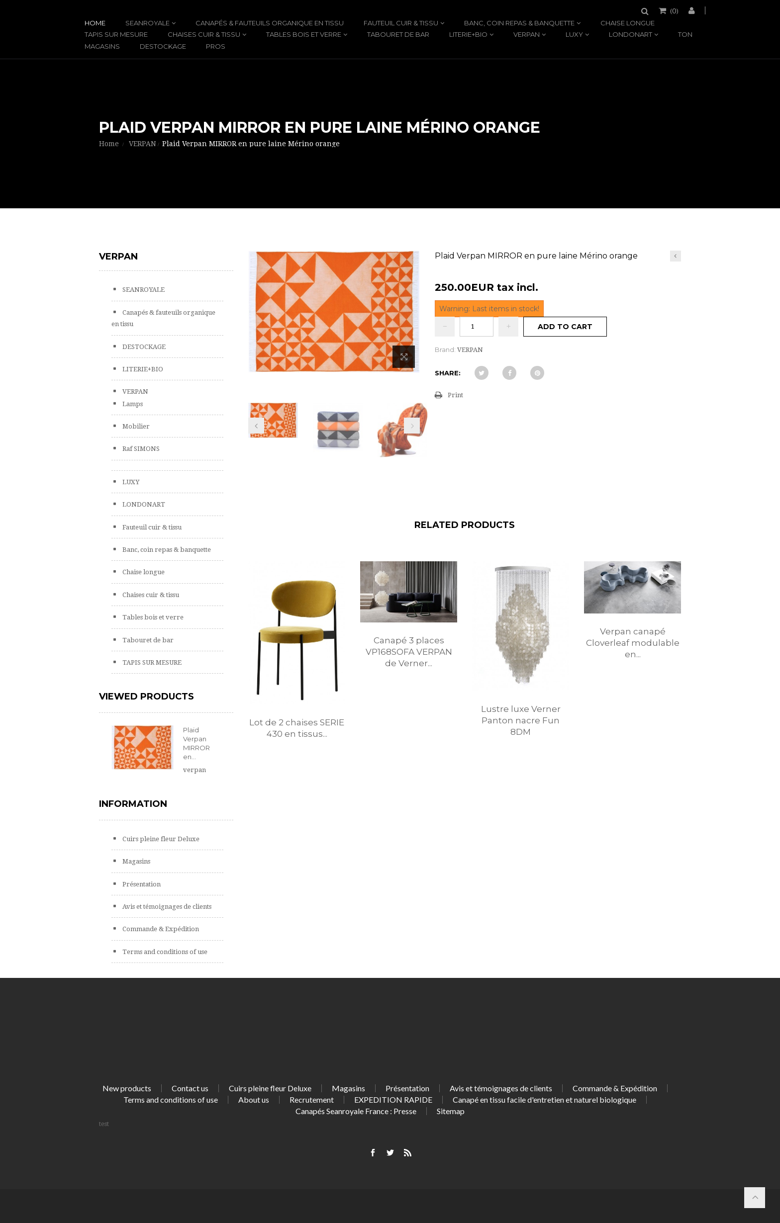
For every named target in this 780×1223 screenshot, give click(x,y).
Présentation (141, 884)
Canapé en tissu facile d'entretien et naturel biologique (544, 1099)
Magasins (102, 46)
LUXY (574, 34)
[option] (297, 660)
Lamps (132, 404)
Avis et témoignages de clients (166, 906)
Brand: (445, 349)
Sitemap (451, 1111)
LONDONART (630, 34)
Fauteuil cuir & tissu (401, 23)
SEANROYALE (147, 23)
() (674, 10)
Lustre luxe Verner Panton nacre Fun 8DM (521, 720)
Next (412, 426)
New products (126, 1088)
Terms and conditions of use (164, 952)
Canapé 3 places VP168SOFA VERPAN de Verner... (409, 651)
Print (455, 395)
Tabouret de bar (398, 34)
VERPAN (526, 34)
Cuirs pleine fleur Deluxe (160, 839)
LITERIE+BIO (468, 34)
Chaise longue (627, 23)
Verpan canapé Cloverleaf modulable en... (633, 642)
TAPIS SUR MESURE (116, 34)
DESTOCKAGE (163, 46)
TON (685, 34)
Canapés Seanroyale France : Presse (355, 1111)
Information (133, 803)
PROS (215, 46)
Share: (448, 373)
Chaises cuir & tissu (204, 34)
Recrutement (312, 1099)
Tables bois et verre (303, 34)
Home (95, 23)
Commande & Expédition (160, 929)
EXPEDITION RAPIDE (393, 1099)
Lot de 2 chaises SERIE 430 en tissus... (296, 728)
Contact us (190, 1088)
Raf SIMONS (140, 448)
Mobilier (135, 426)
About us (253, 1099)
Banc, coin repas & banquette (519, 23)
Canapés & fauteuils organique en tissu (269, 23)
